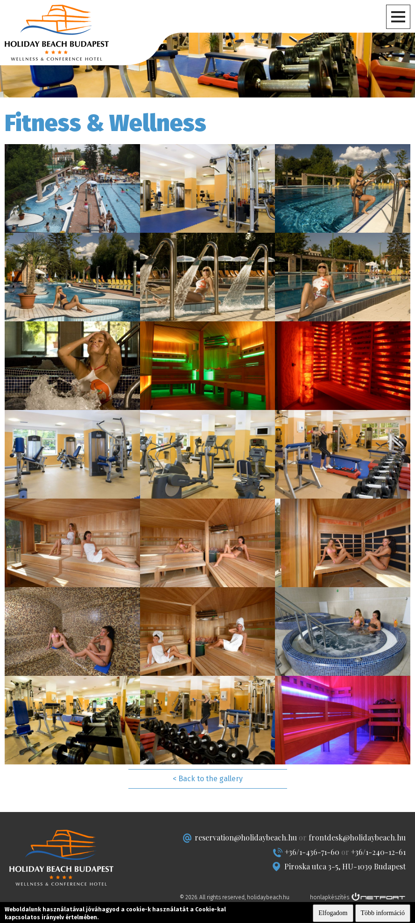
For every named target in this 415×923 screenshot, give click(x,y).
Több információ (383, 912)
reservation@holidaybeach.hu (246, 837)
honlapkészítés (329, 897)
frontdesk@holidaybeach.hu (357, 837)
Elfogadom (332, 912)
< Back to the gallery (208, 778)
